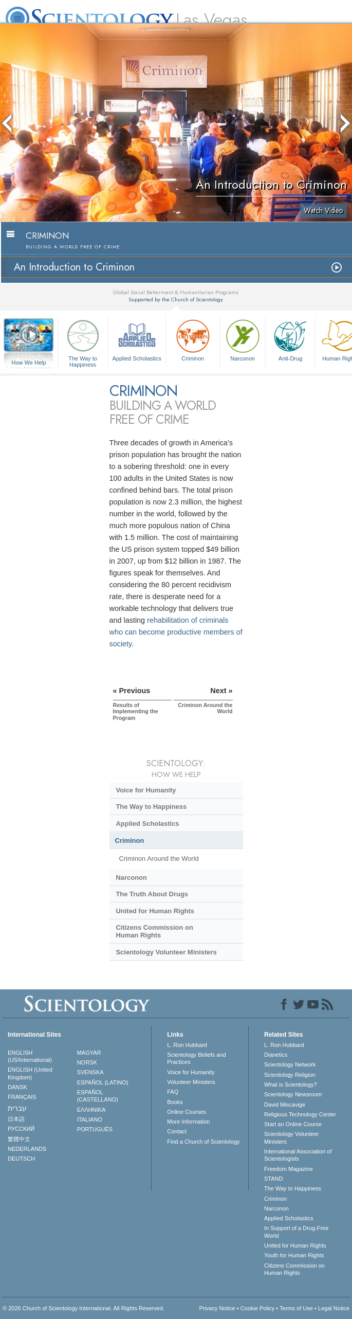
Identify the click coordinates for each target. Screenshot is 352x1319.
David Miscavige (284, 1104)
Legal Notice (333, 1308)
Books (175, 1102)
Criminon (193, 339)
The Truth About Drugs (152, 894)
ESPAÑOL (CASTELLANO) (97, 1096)
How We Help (29, 363)
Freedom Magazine (288, 1169)
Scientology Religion (290, 1075)
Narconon (243, 339)
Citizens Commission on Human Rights (154, 931)
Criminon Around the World (158, 858)
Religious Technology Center (300, 1114)
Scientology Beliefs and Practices (196, 1058)
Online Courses (186, 1112)
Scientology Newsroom (293, 1094)
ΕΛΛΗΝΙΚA (91, 1110)
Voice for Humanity (146, 790)
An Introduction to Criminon (74, 267)
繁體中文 (19, 1139)
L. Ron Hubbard (187, 1045)
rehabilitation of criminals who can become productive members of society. (176, 632)
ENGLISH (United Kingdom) (30, 1073)
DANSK (17, 1087)
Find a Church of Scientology (203, 1142)
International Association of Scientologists (297, 1155)
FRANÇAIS (22, 1097)
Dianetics (275, 1055)
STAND (273, 1179)
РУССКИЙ (21, 1129)
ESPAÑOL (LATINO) (102, 1082)
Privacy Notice (217, 1308)
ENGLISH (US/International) (30, 1056)
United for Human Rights (155, 911)
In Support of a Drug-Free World (296, 1231)
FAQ (172, 1092)
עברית (17, 1108)
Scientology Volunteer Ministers (166, 952)
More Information (188, 1121)
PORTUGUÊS (95, 1129)
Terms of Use (296, 1308)
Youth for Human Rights (294, 1255)
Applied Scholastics (136, 339)
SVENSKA (90, 1072)
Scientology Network (290, 1064)
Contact (177, 1131)
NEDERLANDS (27, 1149)
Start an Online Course (293, 1124)
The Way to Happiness (83, 342)
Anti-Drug (290, 339)
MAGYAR (89, 1053)
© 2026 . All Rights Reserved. (83, 1308)
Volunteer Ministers (191, 1082)
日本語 (16, 1119)
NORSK (87, 1062)
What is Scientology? (290, 1084)
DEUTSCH (21, 1158)
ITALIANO (89, 1119)
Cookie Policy (257, 1308)
